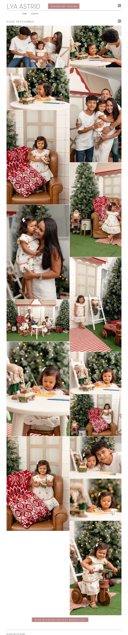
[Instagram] (119, 6)
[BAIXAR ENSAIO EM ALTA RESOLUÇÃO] (60, 619)
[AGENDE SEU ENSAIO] (64, 6)
